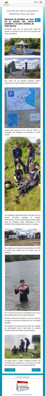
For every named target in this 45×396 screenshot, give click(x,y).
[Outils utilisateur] (37, 20)
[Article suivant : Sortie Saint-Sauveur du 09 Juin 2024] (36, 370)
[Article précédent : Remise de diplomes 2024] (10, 370)
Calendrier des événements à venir (22, 394)
